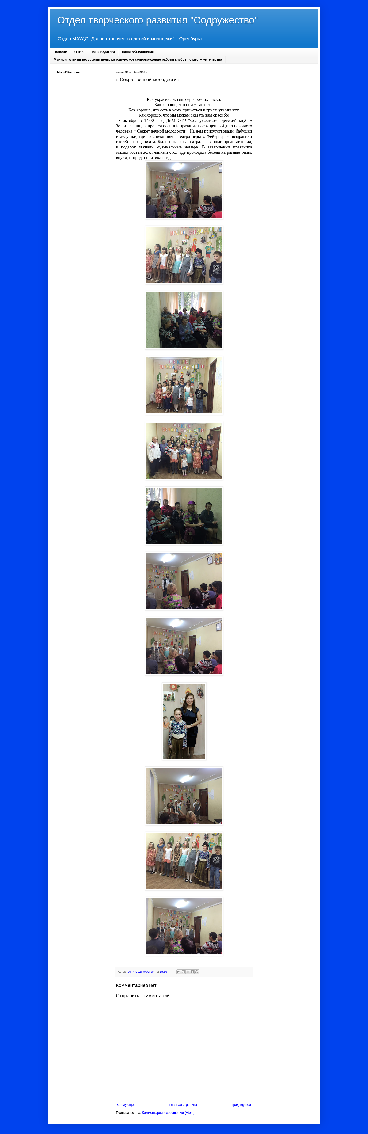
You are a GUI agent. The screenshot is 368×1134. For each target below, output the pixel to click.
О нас (79, 52)
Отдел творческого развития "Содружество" (157, 20)
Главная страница (183, 1105)
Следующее (126, 1105)
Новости (60, 52)
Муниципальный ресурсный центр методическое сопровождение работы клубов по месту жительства (138, 59)
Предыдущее (241, 1105)
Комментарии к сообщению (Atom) (168, 1113)
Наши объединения (138, 52)
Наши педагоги (103, 52)
